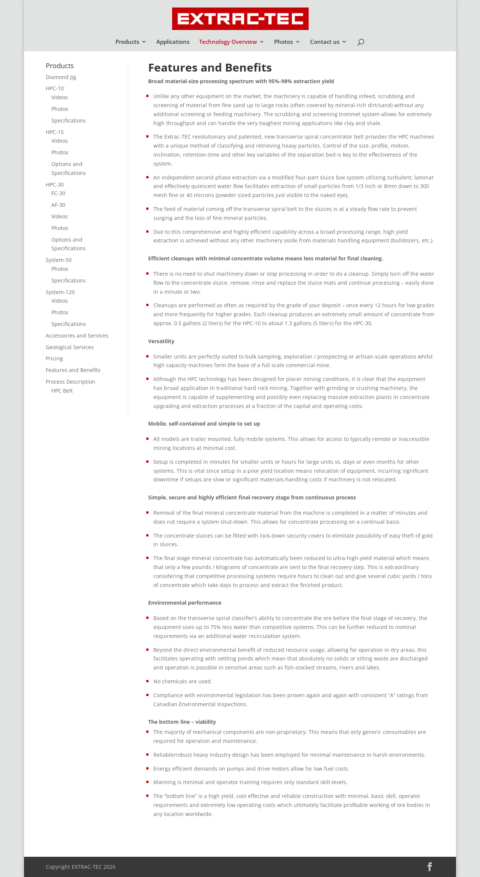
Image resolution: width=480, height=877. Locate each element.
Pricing (54, 358)
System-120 (60, 292)
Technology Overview (228, 42)
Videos (59, 97)
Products (127, 42)
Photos (283, 42)
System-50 (59, 259)
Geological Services (70, 347)
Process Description (70, 381)
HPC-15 (55, 132)
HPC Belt (62, 390)
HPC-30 (55, 184)
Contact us (324, 42)
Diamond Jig (61, 77)
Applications (172, 42)
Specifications (68, 120)
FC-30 (58, 193)
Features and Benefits (73, 370)
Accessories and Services (77, 335)
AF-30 (58, 204)
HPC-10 (55, 88)
